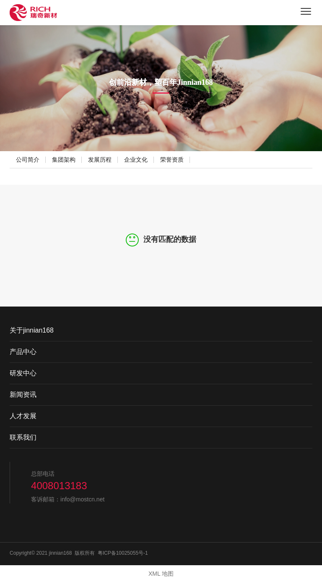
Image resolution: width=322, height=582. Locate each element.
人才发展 (23, 415)
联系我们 (23, 437)
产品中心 (23, 351)
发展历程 (100, 159)
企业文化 (136, 159)
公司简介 (27, 159)
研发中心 (23, 373)
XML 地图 (161, 573)
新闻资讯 (23, 394)
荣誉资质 (172, 159)
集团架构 (63, 159)
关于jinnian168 (32, 330)
